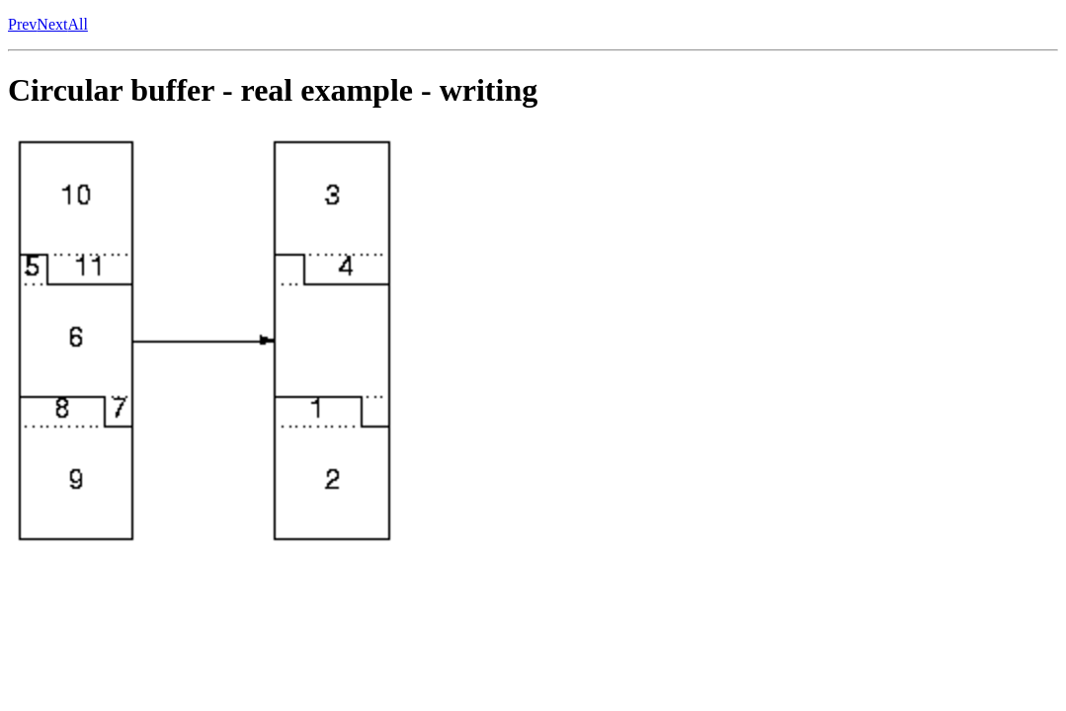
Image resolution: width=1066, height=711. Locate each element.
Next (52, 24)
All (77, 24)
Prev (22, 24)
